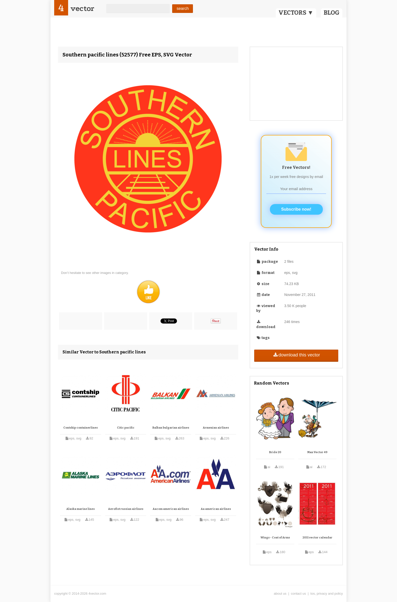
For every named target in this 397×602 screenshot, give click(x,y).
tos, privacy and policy (326, 593)
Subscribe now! (296, 209)
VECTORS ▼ (296, 12)
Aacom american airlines (171, 509)
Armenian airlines (216, 427)
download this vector (296, 354)
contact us (298, 593)
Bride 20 (275, 452)
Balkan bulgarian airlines (170, 427)
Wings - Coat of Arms (275, 537)
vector (82, 8)
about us (280, 593)
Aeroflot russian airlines (125, 509)
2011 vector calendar (317, 537)
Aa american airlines (216, 509)
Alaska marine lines (80, 509)
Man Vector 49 (317, 452)
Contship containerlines (80, 427)
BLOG (332, 12)
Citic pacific (125, 427)
